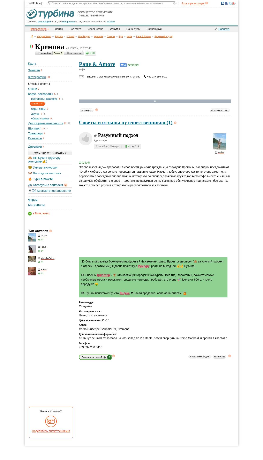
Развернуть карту (155, 101)
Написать (224, 28)
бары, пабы (38, 108)
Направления (44, 36)
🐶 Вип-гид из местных (44, 173)
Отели (32, 88)
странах (111, 21)
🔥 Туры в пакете (40, 179)
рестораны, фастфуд (44, 98)
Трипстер (103, 275)
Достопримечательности (45, 123)
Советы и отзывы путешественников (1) (126, 122)
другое (35, 113)
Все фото (75, 28)
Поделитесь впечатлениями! (51, 431)
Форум (33, 199)
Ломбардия (84, 36)
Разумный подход (164, 36)
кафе (129, 36)
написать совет (221, 110)
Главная (32, 36)
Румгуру (144, 266)
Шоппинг (34, 128)
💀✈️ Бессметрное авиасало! (49, 190)
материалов (68, 21)
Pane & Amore (143, 36)
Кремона (98, 36)
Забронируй (154, 28)
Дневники (35, 146)
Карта (32, 63)
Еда (121, 36)
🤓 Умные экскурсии (42, 167)
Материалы (36, 204)
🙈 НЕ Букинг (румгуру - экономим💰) (45, 159)
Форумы (115, 28)
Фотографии (37, 77)
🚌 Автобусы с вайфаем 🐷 (48, 185)
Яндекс (125, 293)
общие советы (40, 118)
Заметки (34, 70)
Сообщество (95, 28)
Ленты (59, 28)
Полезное (35, 138)
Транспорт (35, 133)
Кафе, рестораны (40, 94)
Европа (59, 36)
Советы (111, 36)
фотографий (44, 21)
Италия (70, 36)
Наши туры (133, 28)
